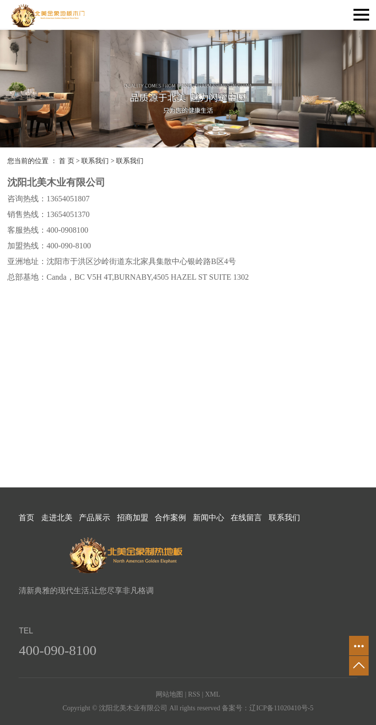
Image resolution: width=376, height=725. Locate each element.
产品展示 (94, 517)
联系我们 (95, 161)
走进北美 (56, 517)
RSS (194, 694)
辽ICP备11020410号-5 (281, 708)
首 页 (66, 161)
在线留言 (246, 517)
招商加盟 (132, 517)
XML (212, 694)
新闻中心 (208, 517)
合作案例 (170, 517)
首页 (26, 517)
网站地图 (169, 694)
